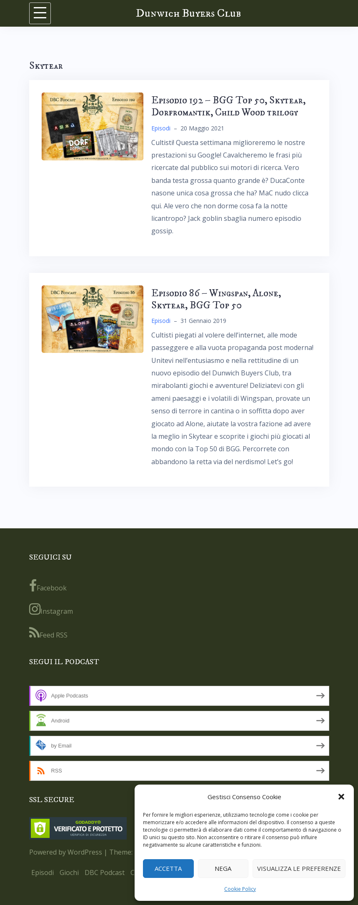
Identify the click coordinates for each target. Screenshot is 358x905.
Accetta (168, 868)
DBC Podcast (105, 872)
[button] (341, 796)
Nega (223, 868)
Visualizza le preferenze (299, 868)
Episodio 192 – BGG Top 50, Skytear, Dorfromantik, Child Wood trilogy (228, 106)
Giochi (69, 872)
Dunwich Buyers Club (188, 13)
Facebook (48, 585)
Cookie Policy (240, 888)
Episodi (160, 128)
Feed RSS (48, 633)
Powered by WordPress (65, 852)
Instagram (51, 609)
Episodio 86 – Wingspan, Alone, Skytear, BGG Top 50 (216, 299)
